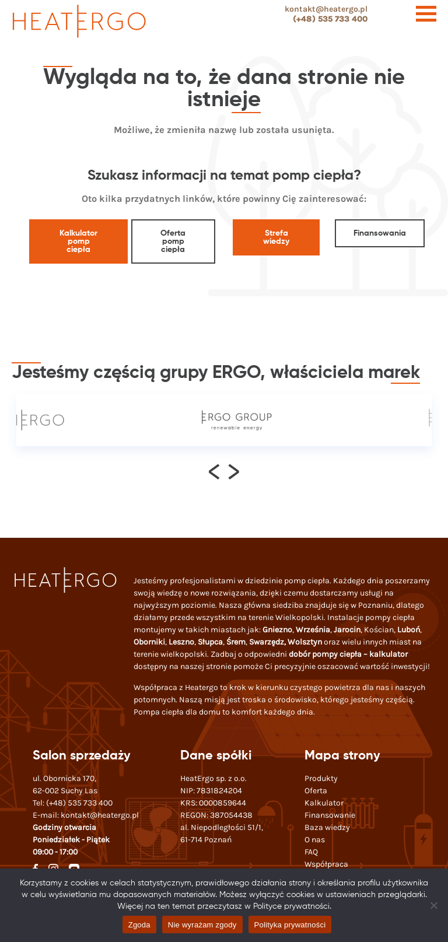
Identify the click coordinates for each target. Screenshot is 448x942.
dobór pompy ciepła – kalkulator (348, 654)
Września (313, 630)
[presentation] (214, 471)
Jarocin (347, 630)
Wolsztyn (305, 642)
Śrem (236, 642)
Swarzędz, (268, 642)
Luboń (408, 630)
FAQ (311, 852)
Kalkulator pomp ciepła (78, 241)
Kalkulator (324, 803)
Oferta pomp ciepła (173, 241)
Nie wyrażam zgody (202, 924)
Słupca (210, 642)
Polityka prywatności (290, 924)
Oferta (315, 791)
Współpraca (326, 864)
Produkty (321, 778)
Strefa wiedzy (276, 237)
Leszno (181, 642)
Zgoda (139, 924)
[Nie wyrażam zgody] (433, 905)
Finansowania (380, 233)
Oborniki (149, 642)
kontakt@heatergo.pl (326, 9)
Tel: (73, 803)
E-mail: (86, 815)
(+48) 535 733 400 (330, 19)
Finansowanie (329, 815)
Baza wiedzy (327, 827)
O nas (314, 840)
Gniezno (277, 630)
